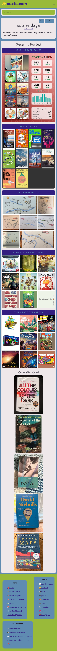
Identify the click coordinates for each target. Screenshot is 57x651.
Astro (19, 629)
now (11, 644)
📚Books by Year (14, 595)
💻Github (42, 595)
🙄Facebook (43, 588)
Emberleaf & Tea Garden (28, 312)
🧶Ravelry (43, 611)
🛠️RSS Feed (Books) (14, 615)
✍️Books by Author (14, 592)
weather (49, 21)
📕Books (10, 588)
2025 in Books (28, 126)
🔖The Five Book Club (15, 599)
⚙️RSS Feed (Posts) (14, 611)
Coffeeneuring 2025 (28, 193)
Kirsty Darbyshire (15, 640)
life (41, 21)
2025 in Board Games (28, 50)
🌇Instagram (44, 599)
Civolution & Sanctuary (28, 252)
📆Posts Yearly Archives (16, 607)
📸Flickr (42, 592)
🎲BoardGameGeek (46, 584)
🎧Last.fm (43, 603)
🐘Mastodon (44, 607)
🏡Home (10, 603)
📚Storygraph (44, 615)
